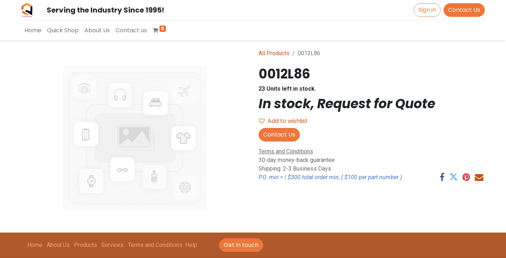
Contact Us (464, 10)
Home (34, 245)
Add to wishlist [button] (283, 121)
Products (85, 245)
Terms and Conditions (155, 245)
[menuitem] (33, 30)
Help (191, 245)
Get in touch (241, 245)
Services (112, 245)
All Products (274, 53)
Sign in (427, 10)
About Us (58, 245)
